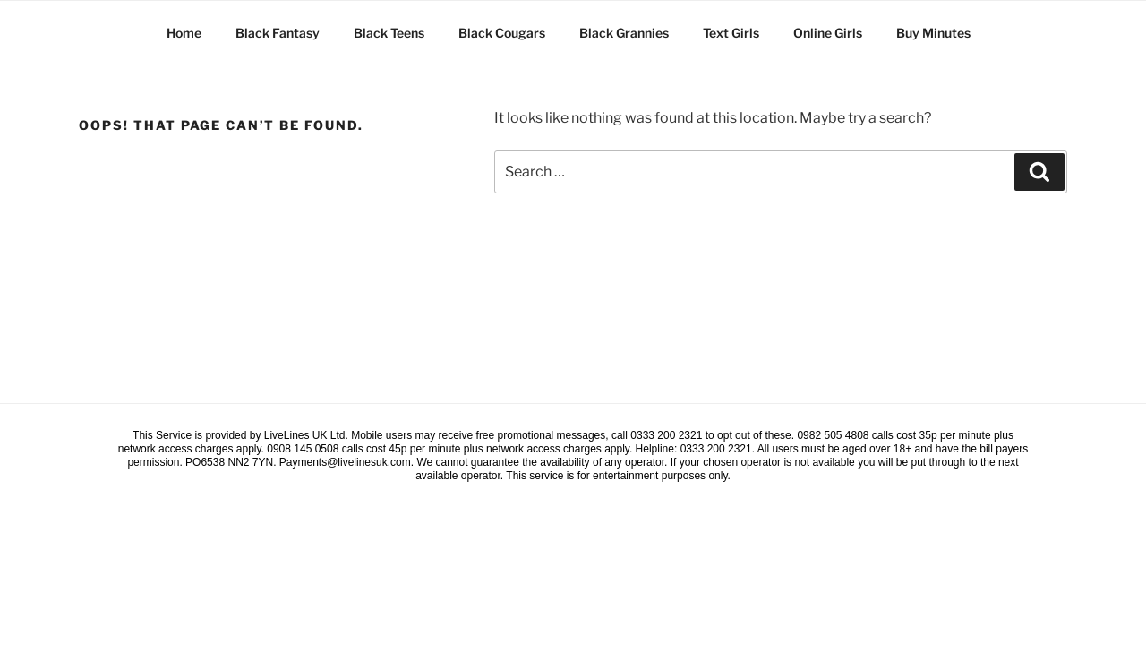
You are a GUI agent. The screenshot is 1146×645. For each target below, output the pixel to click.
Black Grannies (624, 32)
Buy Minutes (933, 32)
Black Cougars (501, 32)
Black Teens (389, 32)
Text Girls (731, 32)
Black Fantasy (277, 32)
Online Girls (827, 32)
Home (184, 32)
